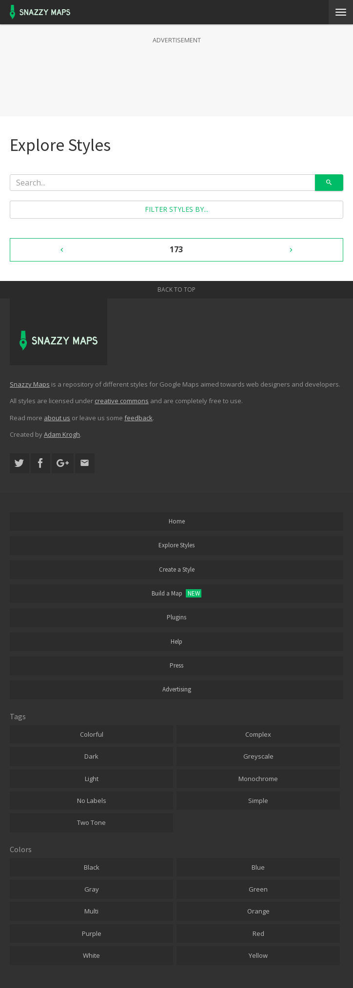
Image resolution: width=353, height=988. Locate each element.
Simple (258, 800)
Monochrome (258, 778)
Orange (258, 911)
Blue (258, 867)
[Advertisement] (176, 70)
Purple (91, 933)
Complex (258, 734)
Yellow (258, 955)
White (91, 955)
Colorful (91, 734)
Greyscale (258, 756)
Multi (91, 911)
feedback (138, 417)
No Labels (91, 800)
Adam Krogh (62, 434)
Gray (91, 889)
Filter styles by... (176, 209)
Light (91, 778)
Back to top (176, 289)
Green (258, 889)
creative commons (122, 400)
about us (57, 417)
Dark (91, 756)
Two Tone (91, 822)
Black (91, 867)
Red (258, 933)
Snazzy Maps (30, 384)
